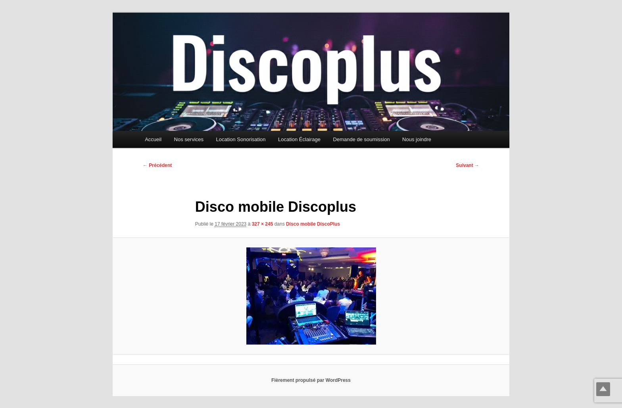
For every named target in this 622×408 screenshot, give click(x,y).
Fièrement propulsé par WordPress (311, 380)
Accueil (153, 139)
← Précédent (157, 165)
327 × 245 (262, 224)
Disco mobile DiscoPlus (313, 224)
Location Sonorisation (241, 139)
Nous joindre (416, 139)
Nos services (188, 139)
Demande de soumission (361, 139)
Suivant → (467, 165)
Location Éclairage (299, 139)
